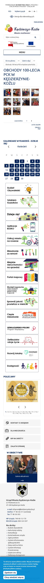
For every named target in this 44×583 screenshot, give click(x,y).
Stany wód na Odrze (15, 545)
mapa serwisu (38, 22)
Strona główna (10, 61)
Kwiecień (22, 146)
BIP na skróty (17, 438)
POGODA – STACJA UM (27, 6)
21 (12, 174)
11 (32, 165)
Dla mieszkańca (18, 431)
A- (35, 11)
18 (32, 170)
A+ (30, 11)
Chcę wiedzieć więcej (13, 578)
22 (17, 174)
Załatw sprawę (18, 446)
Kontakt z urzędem (19, 423)
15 (17, 170)
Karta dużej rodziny (15, 530)
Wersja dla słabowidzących (24, 16)
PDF (39, 129)
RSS (9, 11)
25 (32, 174)
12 (37, 165)
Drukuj (37, 127)
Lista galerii (36, 124)
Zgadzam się (10, 573)
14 (12, 170)
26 (37, 174)
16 (22, 170)
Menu (22, 52)
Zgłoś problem (13, 538)
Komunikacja (12, 533)
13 (13, 413)
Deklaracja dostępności (16, 555)
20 (6, 174)
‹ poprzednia (18, 121)
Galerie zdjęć (26, 61)
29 (17, 178)
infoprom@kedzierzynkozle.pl (24, 509)
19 (37, 170)
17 (27, 170)
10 (27, 165)
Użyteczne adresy (14, 553)
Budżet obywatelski (15, 528)
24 (27, 174)
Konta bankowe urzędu (16, 535)
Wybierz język (20, 11)
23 (22, 174)
